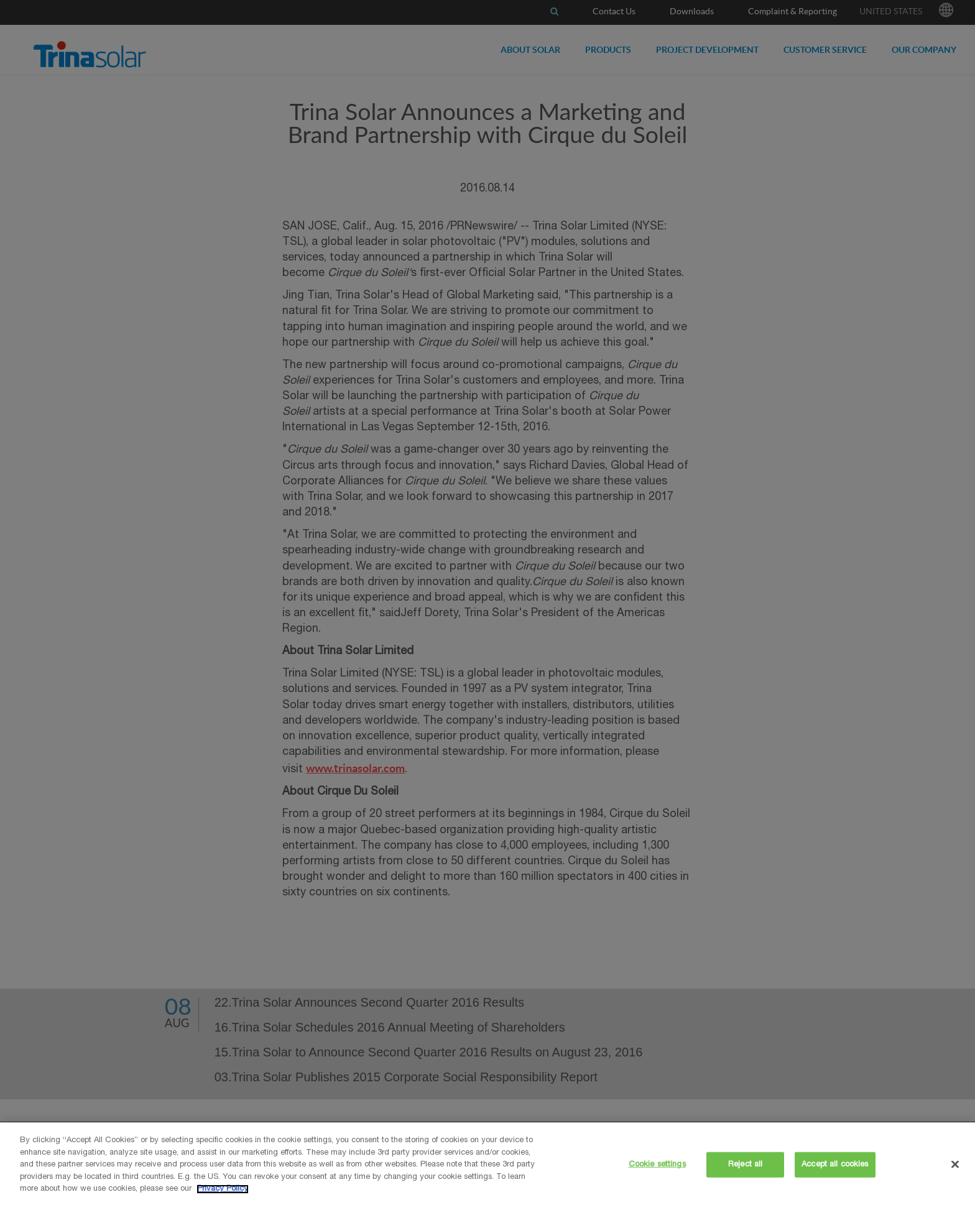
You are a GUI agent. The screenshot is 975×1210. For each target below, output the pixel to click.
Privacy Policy (222, 1189)
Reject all (745, 1164)
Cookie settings (657, 1164)
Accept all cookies (835, 1164)
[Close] (955, 1164)
